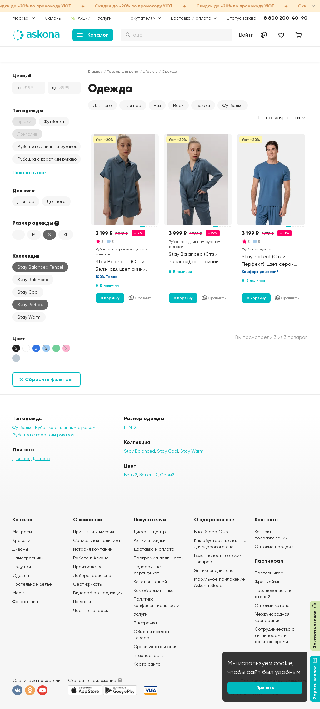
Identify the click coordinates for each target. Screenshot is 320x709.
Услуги (105, 18)
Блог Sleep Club (211, 531)
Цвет (18, 338)
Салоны (53, 18)
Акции (80, 18)
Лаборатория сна (92, 575)
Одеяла (20, 575)
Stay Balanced (33, 279)
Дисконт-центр (150, 531)
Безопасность (148, 655)
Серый (167, 474)
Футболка (54, 121)
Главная (95, 71)
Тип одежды (27, 110)
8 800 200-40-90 (286, 18)
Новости (82, 601)
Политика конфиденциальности (156, 602)
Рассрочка (145, 622)
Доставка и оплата (154, 549)
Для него (56, 201)
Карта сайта (147, 664)
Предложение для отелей (273, 593)
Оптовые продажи (274, 546)
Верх (178, 105)
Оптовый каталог (273, 605)
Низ (157, 105)
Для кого (23, 190)
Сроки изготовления (155, 646)
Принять (265, 687)
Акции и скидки (150, 540)
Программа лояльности (159, 557)
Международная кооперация (272, 617)
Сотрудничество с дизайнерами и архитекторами (274, 635)
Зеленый (148, 474)
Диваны (20, 549)
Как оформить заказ (154, 590)
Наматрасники (28, 557)
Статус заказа (241, 18)
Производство (88, 566)
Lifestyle (150, 71)
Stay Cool (28, 292)
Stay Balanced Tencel (40, 267)
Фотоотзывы (25, 601)
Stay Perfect (30, 304)
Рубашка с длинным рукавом (48, 146)
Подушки (21, 566)
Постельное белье (32, 584)
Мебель (20, 592)
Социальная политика (96, 540)
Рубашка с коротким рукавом (49, 158)
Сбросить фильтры (48, 379)
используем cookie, (266, 663)
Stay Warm (29, 317)
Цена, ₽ (22, 75)
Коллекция (25, 256)
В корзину (110, 298)
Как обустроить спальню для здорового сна (220, 543)
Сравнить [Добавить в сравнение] (140, 298)
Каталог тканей (150, 581)
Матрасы (22, 531)
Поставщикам (269, 572)
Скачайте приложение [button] (92, 680)
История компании (92, 549)
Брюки (203, 105)
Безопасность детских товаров (218, 558)
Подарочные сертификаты (148, 569)
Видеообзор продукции (98, 592)
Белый (130, 474)
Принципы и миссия (93, 531)
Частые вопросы (91, 610)
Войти (246, 35)
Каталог (92, 35)
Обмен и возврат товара (152, 634)
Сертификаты (87, 584)
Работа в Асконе (91, 557)
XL (65, 234)
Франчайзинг (268, 581)
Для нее (26, 201)
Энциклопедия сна (214, 570)
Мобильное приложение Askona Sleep (219, 582)
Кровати (21, 540)
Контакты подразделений (271, 534)
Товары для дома (122, 71)
